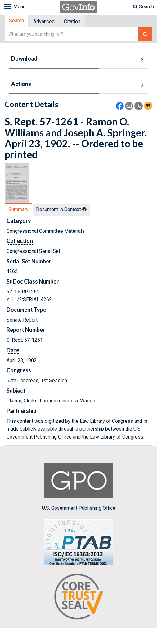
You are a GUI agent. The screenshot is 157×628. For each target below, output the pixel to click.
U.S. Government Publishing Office (78, 488)
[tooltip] (86, 209)
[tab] (17, 21)
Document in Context (63, 210)
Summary (19, 210)
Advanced (45, 22)
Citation (75, 22)
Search (143, 7)
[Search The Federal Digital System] (145, 35)
